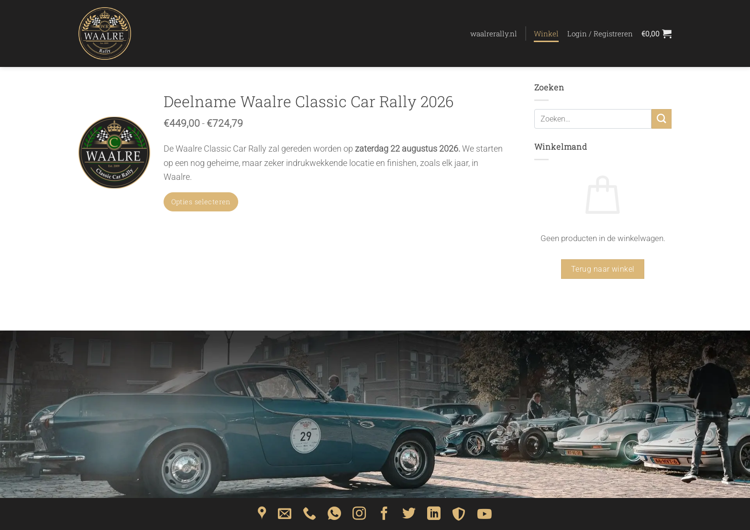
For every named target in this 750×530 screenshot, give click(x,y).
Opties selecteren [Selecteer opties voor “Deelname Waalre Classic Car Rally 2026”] (201, 201)
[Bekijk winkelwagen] (656, 33)
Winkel (546, 33)
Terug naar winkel (603, 269)
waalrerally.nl (493, 33)
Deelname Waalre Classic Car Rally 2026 (309, 101)
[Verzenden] (661, 119)
